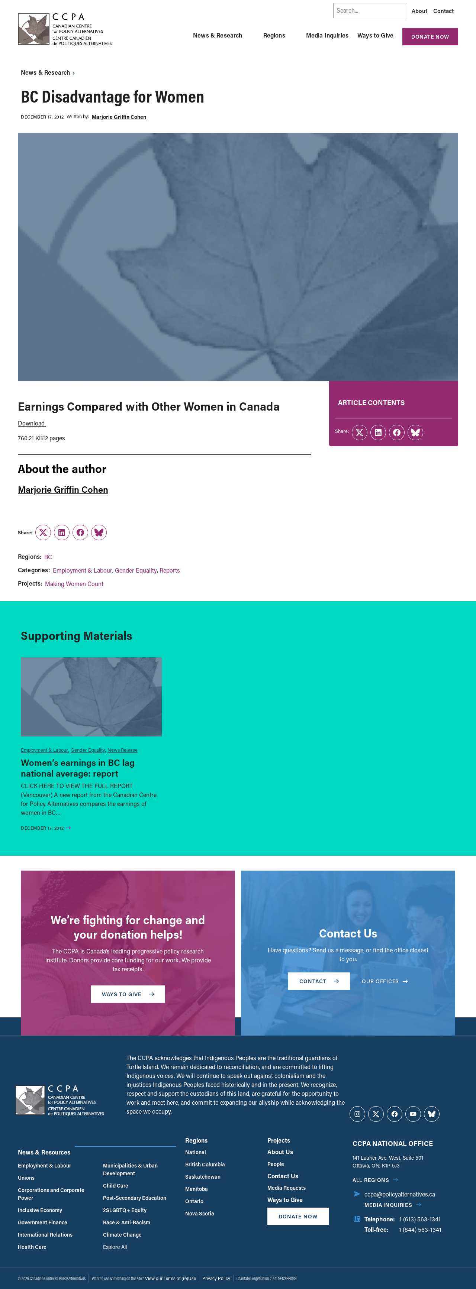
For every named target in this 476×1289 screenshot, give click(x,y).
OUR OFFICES (385, 981)
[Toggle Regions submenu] (294, 35)
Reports (170, 570)
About (419, 10)
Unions (26, 1177)
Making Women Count (74, 583)
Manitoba (196, 1188)
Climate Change (122, 1234)
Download (32, 423)
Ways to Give (375, 35)
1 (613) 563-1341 (420, 1219)
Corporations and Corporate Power (51, 1193)
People (275, 1163)
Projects (278, 1140)
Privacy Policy (216, 1278)
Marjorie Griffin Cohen (119, 116)
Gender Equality (136, 570)
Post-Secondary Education (134, 1197)
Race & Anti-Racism (126, 1222)
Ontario (194, 1201)
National (195, 1152)
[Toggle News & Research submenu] (251, 35)
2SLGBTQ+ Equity (125, 1210)
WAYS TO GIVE (128, 994)
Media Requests (286, 1187)
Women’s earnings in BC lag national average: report (78, 768)
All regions (371, 1179)
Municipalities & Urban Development (130, 1169)
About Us (280, 1152)
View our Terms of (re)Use (170, 1278)
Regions (274, 35)
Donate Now (430, 36)
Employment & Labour (82, 570)
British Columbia (205, 1164)
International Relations (45, 1234)
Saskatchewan (203, 1176)
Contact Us (282, 1176)
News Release (122, 749)
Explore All (115, 1246)
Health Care (32, 1246)
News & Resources (44, 1152)
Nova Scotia (199, 1213)
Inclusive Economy (40, 1210)
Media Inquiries (327, 35)
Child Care (115, 1185)
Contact (443, 10)
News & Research (217, 35)
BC (48, 557)
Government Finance (42, 1222)
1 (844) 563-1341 (420, 1229)
